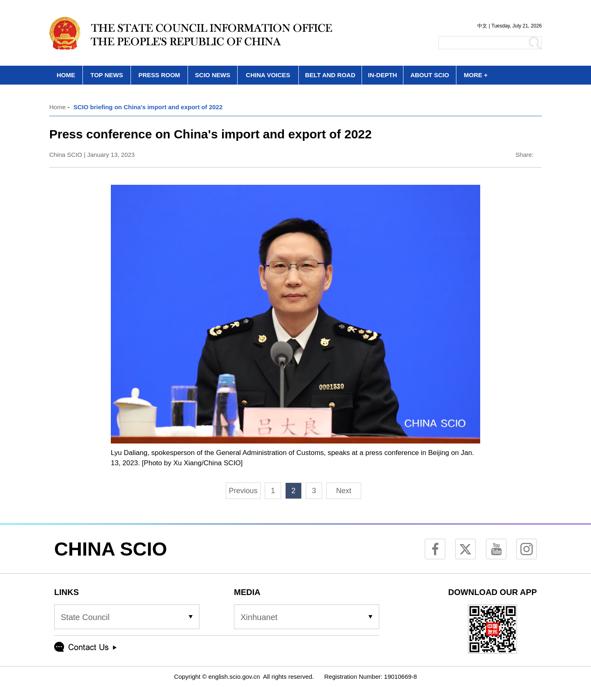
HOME (66, 74)
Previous (243, 491)
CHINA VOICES (268, 74)
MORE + (476, 74)
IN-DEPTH (382, 74)
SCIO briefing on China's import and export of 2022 (148, 106)
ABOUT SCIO (429, 74)
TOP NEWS (106, 74)
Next (343, 491)
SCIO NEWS (212, 74)
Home (57, 106)
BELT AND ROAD (330, 74)
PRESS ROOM (159, 74)
